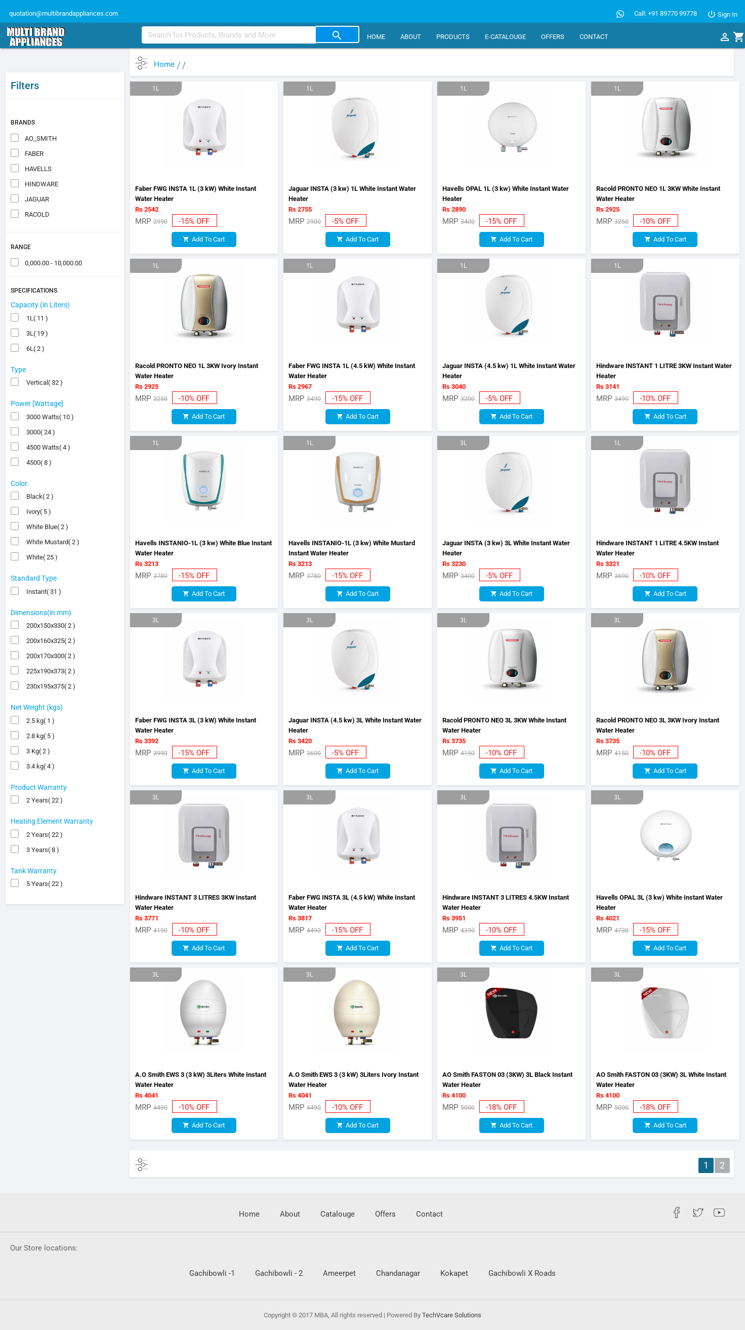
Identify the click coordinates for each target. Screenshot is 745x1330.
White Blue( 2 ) (45, 504)
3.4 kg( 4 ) (39, 743)
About (410, 37)
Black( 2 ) (38, 473)
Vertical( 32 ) (43, 360)
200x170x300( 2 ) (49, 633)
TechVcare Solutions (451, 1315)
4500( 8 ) (37, 439)
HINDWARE (40, 161)
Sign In (722, 14)
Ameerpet (339, 1273)
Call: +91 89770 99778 (665, 13)
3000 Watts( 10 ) (48, 393)
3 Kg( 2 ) (36, 728)
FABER (33, 130)
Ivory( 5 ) (37, 489)
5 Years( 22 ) (43, 861)
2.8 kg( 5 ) (39, 712)
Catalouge (337, 1214)
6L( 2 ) (34, 325)
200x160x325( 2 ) (49, 618)
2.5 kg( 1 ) (39, 697)
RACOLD (36, 191)
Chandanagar (398, 1273)
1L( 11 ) (35, 295)
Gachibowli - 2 (279, 1273)
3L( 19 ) (35, 310)
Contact (594, 37)
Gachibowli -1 (212, 1273)
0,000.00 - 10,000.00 (52, 240)
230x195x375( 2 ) (49, 663)
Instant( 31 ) (42, 568)
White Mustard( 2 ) (51, 519)
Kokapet (454, 1273)
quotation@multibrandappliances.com (63, 13)
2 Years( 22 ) (43, 777)
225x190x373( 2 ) (49, 648)
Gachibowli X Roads (522, 1273)
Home (376, 37)
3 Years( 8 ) (41, 826)
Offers (552, 37)
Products (453, 37)
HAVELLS (37, 145)
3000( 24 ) (39, 409)
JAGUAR (36, 176)
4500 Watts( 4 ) (46, 424)
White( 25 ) (40, 534)
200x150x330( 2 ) (49, 603)
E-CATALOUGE (505, 37)
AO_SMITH (40, 115)
